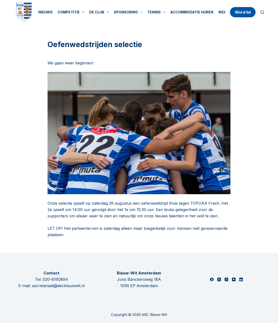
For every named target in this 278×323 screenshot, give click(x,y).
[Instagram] (226, 279)
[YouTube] (234, 279)
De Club (100, 12)
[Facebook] (212, 279)
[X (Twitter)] (219, 279)
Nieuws (45, 12)
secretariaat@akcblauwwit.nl (58, 285)
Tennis (157, 12)
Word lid (243, 12)
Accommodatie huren (191, 12)
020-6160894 (55, 279)
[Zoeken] (262, 12)
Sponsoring (129, 12)
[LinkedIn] (241, 279)
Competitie (72, 12)
